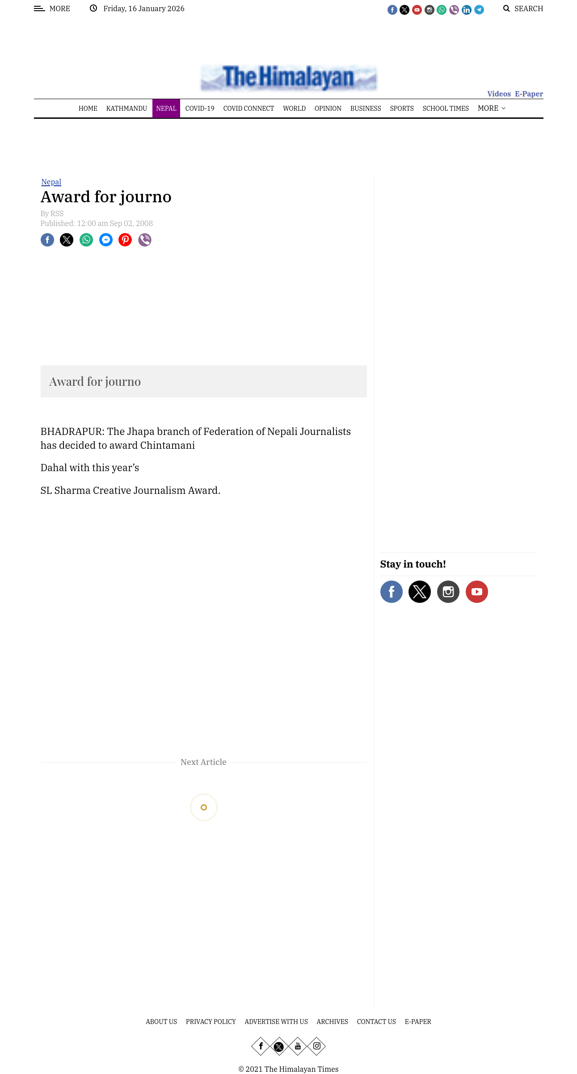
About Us (161, 1022)
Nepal (51, 181)
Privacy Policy (211, 1022)
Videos (499, 93)
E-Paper (529, 93)
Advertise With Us (276, 1022)
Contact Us (376, 1022)
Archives (332, 1022)
